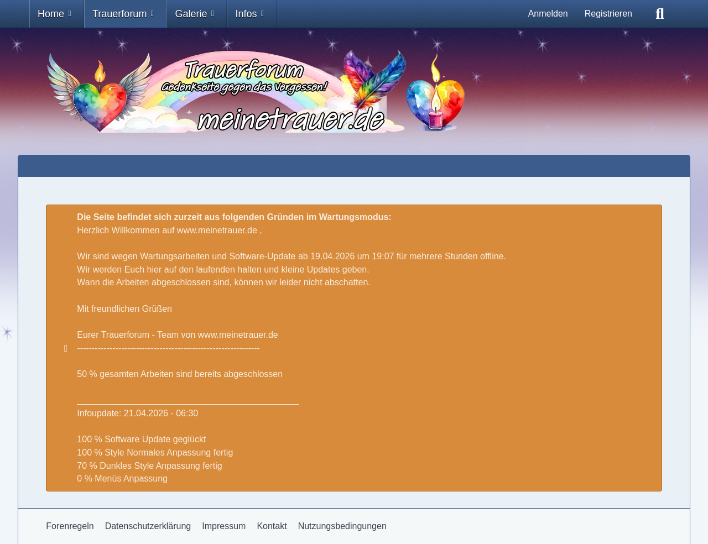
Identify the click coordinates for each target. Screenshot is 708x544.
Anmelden (548, 13)
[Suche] (660, 14)
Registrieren (608, 13)
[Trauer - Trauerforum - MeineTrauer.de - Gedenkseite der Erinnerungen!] (353, 91)
